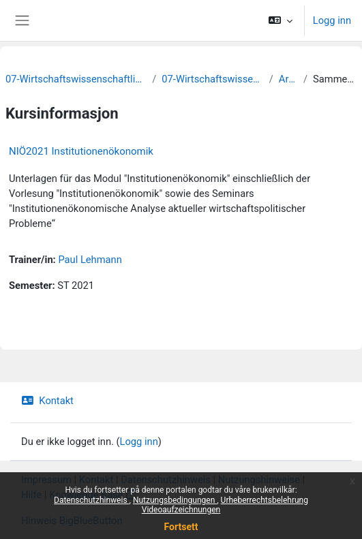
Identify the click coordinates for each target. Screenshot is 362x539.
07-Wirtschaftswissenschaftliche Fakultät (76, 79)
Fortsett (181, 526)
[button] (280, 20)
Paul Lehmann (89, 259)
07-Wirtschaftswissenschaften (212, 79)
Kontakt (47, 401)
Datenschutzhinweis (92, 500)
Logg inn (332, 20)
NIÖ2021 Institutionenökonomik (81, 151)
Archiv (288, 79)
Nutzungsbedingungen (175, 500)
